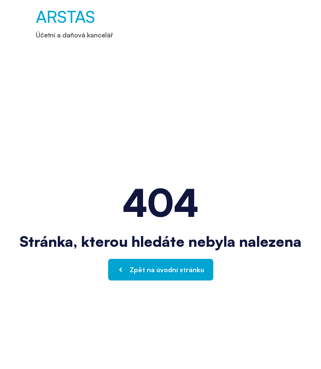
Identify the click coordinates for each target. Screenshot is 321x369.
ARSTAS (65, 16)
